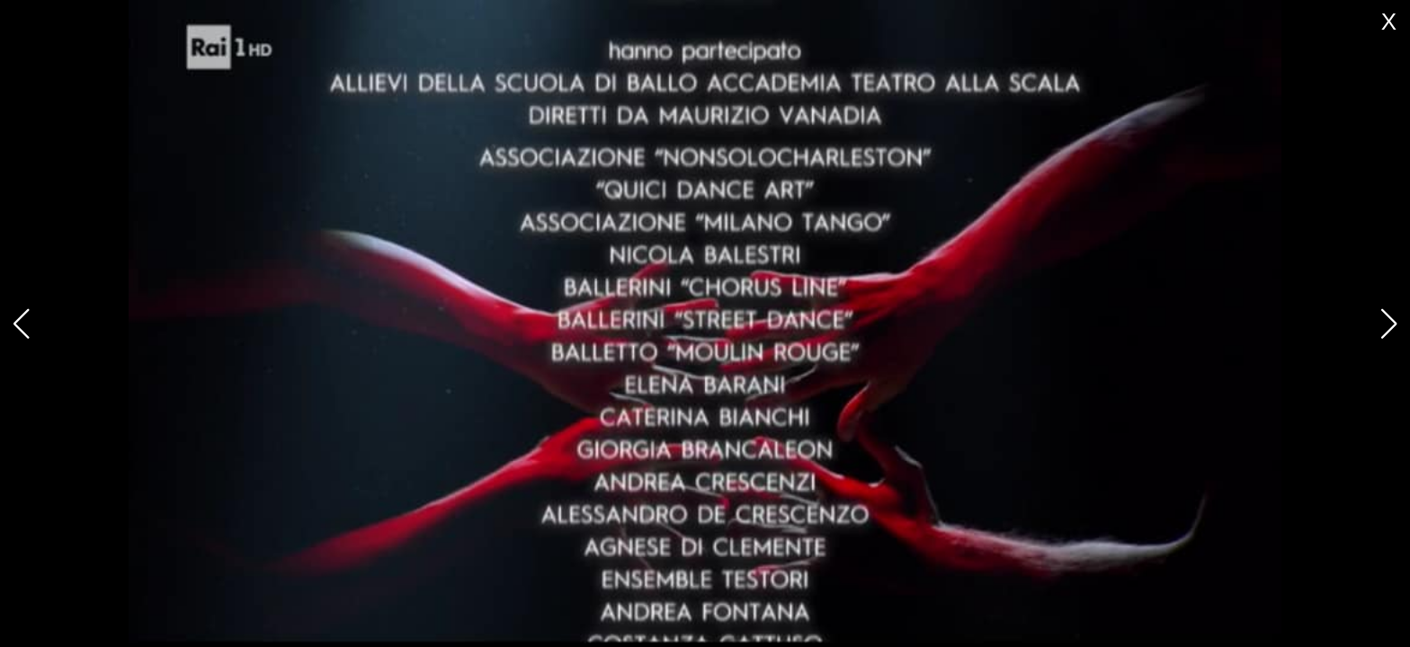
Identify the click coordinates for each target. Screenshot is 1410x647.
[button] (1389, 323)
